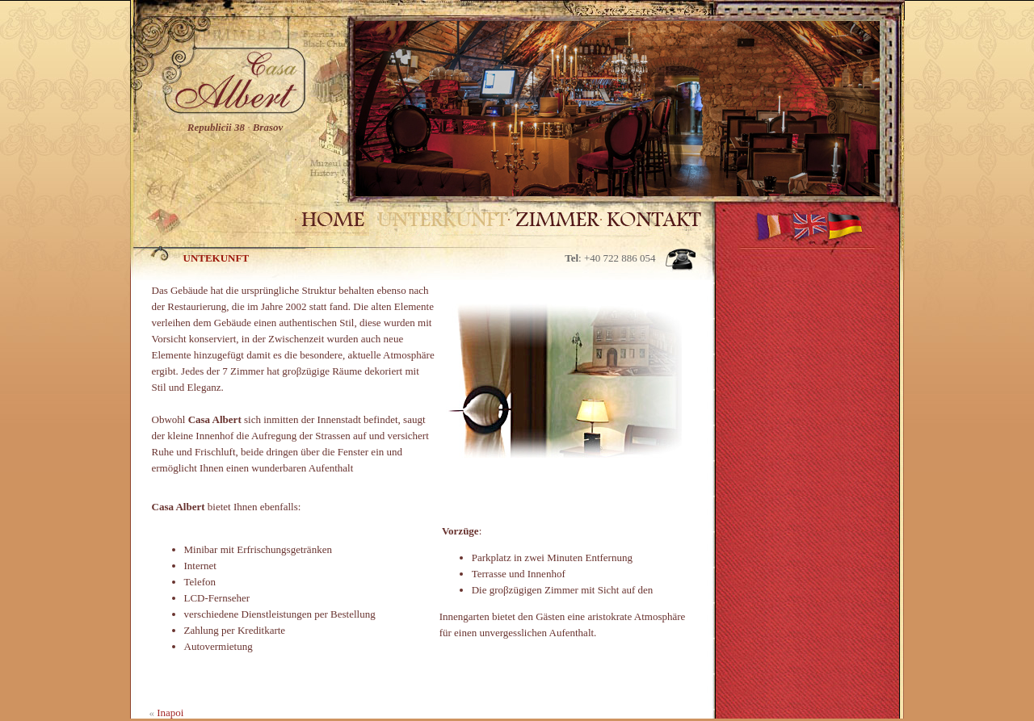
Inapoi (170, 712)
